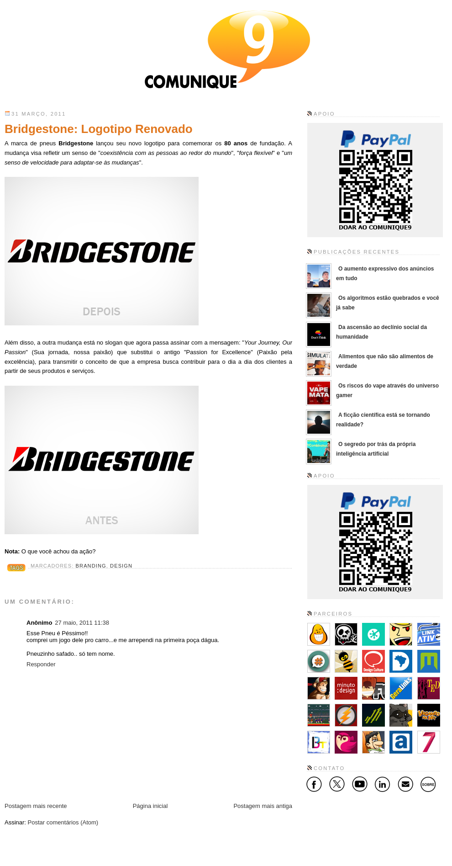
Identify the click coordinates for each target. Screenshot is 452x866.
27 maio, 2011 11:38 (82, 622)
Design (121, 565)
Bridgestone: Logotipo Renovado (99, 129)
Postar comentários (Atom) (63, 822)
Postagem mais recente (36, 805)
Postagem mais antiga (262, 805)
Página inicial (150, 805)
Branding (91, 565)
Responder (41, 664)
